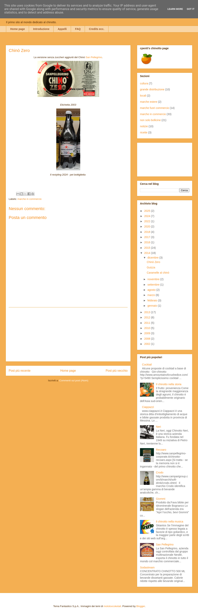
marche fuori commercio (154, 107)
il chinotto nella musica (169, 521)
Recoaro (161, 449)
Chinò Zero (153, 262)
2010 (147, 328)
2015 (147, 247)
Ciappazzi (148, 407)
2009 (147, 333)
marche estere (148, 101)
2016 (147, 242)
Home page (17, 29)
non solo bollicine (150, 120)
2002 (147, 343)
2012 (147, 317)
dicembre (153, 257)
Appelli (62, 29)
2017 (147, 237)
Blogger (140, 606)
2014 (147, 252)
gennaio (152, 305)
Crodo (159, 472)
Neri (158, 426)
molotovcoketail (112, 606)
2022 (147, 221)
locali (143, 95)
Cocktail (147, 364)
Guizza (151, 267)
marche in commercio (30, 199)
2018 (147, 231)
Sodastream (147, 567)
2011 (147, 322)
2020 (147, 226)
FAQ (78, 29)
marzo (151, 295)
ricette (143, 132)
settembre (153, 284)
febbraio (152, 300)
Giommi (160, 498)
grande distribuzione (152, 89)
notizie (144, 126)
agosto (151, 289)
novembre (153, 279)
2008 (147, 338)
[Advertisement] (68, 334)
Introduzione (41, 29)
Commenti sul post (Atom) (73, 380)
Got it (191, 9)
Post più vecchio (117, 370)
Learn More (175, 9)
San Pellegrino (94, 57)
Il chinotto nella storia (169, 384)
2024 (147, 216)
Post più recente (20, 370)
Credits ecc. (96, 29)
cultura (144, 83)
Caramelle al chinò (158, 272)
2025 (147, 210)
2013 (147, 312)
